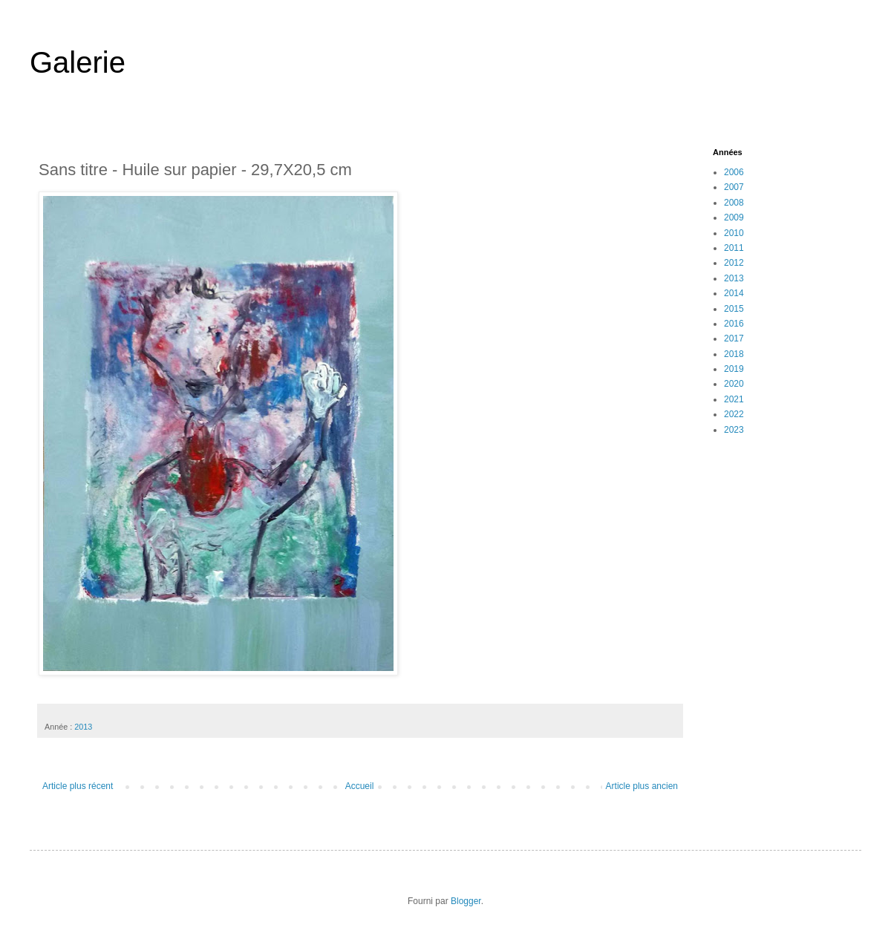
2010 (734, 233)
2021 (734, 399)
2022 (734, 414)
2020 (734, 384)
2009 (734, 217)
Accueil (359, 786)
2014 (734, 293)
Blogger (466, 901)
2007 (734, 187)
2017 (734, 338)
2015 (734, 309)
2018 (734, 354)
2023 (734, 430)
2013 (83, 726)
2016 (734, 323)
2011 (734, 248)
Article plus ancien (642, 786)
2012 (734, 263)
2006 (734, 172)
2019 (734, 369)
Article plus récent (77, 786)
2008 (734, 202)
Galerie (77, 62)
